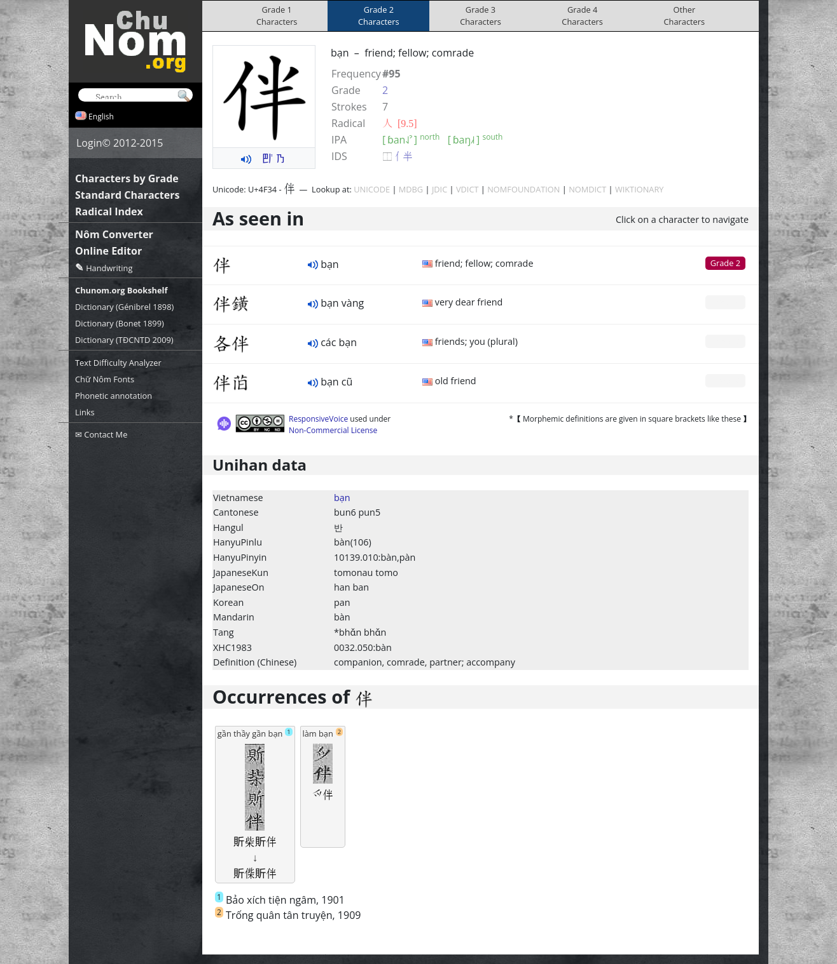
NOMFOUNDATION (523, 189)
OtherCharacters (684, 15)
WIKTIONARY (639, 189)
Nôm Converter (114, 234)
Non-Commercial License (333, 430)
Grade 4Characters (582, 15)
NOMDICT (587, 189)
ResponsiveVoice (318, 418)
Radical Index (109, 211)
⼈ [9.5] (399, 123)
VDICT (467, 189)
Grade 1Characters (277, 15)
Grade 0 (725, 301)
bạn (342, 498)
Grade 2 (725, 263)
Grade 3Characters (480, 15)
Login (89, 143)
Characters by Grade (127, 178)
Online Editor (108, 251)
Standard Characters (127, 195)
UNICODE (372, 189)
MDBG (411, 189)
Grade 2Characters (378, 15)
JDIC (439, 189)
